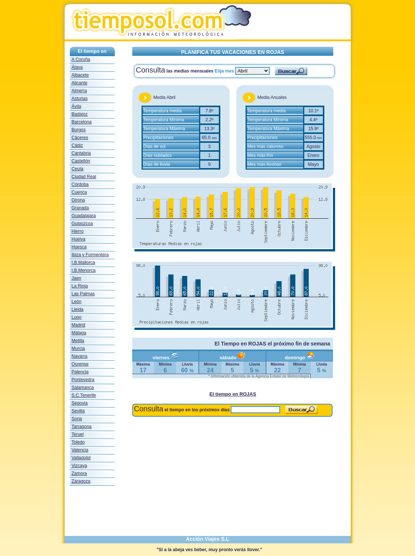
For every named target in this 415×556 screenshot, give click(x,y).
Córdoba (80, 184)
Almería (79, 90)
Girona (78, 200)
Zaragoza (81, 481)
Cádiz (77, 145)
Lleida (78, 309)
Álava (77, 67)
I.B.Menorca (84, 270)
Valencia (80, 450)
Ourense (80, 364)
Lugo (77, 317)
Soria (77, 418)
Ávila (76, 106)
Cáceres (80, 137)
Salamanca (83, 387)
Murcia (78, 348)
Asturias (80, 98)
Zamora (79, 473)
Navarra (80, 356)
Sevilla (78, 411)
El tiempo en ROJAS (233, 394)
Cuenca (79, 192)
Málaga (79, 332)
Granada (80, 207)
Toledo (78, 442)
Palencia (80, 372)
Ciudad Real (84, 176)
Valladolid (81, 457)
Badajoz (80, 114)
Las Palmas (83, 293)
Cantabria (81, 153)
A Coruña (81, 59)
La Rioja (80, 286)
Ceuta (78, 168)
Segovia (80, 403)
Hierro (78, 231)
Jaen (76, 278)
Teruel (78, 434)
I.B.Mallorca (83, 262)
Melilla (78, 340)
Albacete (80, 75)
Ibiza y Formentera (90, 254)
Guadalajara (84, 215)
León (77, 301)
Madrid (78, 325)
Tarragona (82, 426)
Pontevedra (83, 379)
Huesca (79, 247)
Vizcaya (79, 465)
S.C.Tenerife (84, 395)
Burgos (79, 129)
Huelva (78, 239)
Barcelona (82, 122)
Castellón (81, 161)
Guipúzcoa (82, 223)
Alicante (80, 83)
